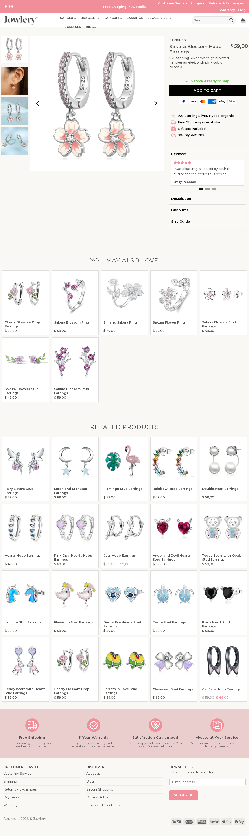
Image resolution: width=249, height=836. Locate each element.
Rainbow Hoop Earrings (172, 489)
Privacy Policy (97, 797)
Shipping (197, 3)
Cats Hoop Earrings (119, 556)
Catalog (68, 18)
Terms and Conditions (103, 805)
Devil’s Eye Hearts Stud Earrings (122, 624)
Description (181, 198)
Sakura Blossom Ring (71, 322)
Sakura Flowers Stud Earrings (219, 324)
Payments (11, 797)
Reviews (178, 154)
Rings (91, 27)
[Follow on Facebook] (5, 7)
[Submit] (231, 20)
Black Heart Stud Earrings (216, 624)
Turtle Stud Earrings (169, 622)
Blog (242, 10)
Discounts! (180, 210)
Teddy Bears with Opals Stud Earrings (222, 558)
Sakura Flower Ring (169, 322)
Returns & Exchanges (226, 3)
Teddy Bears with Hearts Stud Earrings (25, 691)
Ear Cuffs (113, 18)
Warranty (227, 10)
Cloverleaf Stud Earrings (173, 689)
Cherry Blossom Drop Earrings (22, 324)
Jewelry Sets (159, 18)
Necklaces (71, 27)
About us (93, 774)
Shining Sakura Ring (120, 322)
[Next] (155, 103)
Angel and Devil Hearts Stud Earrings (172, 558)
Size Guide (180, 221)
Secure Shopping (99, 789)
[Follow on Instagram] (11, 7)
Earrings (135, 18)
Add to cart (207, 91)
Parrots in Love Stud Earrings (120, 691)
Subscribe (183, 795)
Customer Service (172, 3)
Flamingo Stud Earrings (122, 489)
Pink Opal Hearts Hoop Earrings (73, 558)
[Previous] (38, 103)
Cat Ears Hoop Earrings (221, 689)
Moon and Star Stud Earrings (70, 491)
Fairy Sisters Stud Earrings (19, 491)
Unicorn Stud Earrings (23, 622)
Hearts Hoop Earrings (23, 556)
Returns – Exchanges (20, 789)
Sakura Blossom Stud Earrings (71, 391)
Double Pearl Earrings (220, 489)
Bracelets (90, 18)
